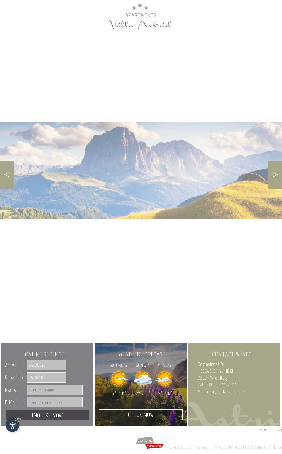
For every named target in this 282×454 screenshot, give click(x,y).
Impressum (203, 447)
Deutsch (276, 429)
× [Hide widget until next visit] (18, 419)
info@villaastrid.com (226, 392)
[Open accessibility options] (12, 425)
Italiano (263, 429)
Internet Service (179, 447)
